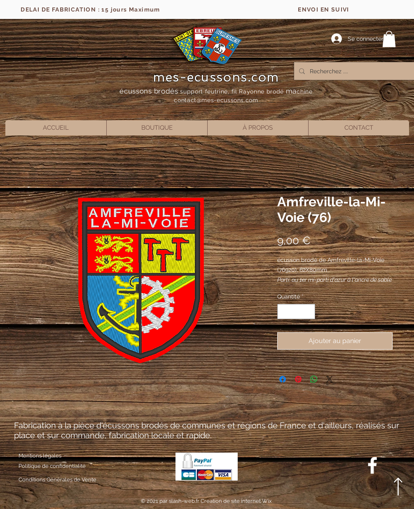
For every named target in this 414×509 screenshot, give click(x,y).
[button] (389, 39)
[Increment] (309, 311)
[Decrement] (283, 311)
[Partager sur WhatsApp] (314, 379)
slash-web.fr (185, 501)
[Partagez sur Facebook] (283, 379)
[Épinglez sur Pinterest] (298, 379)
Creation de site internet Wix (236, 501)
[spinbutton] (296, 311)
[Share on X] (329, 379)
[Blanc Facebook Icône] (372, 465)
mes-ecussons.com (216, 77)
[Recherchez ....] (356, 71)
